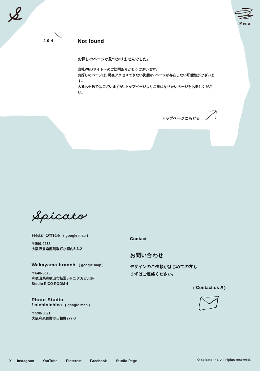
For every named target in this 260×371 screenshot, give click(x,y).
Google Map (75, 236)
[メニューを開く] (245, 16)
